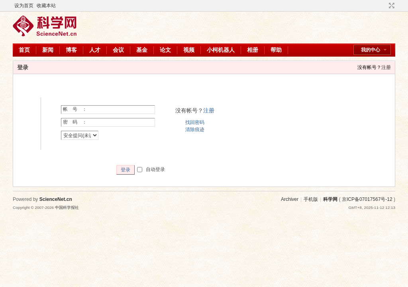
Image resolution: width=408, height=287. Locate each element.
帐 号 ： (75, 109)
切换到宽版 (390, 5)
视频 (188, 50)
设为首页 (23, 5)
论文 (165, 50)
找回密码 (194, 122)
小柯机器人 (221, 50)
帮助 (276, 50)
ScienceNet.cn (55, 199)
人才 (94, 50)
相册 (252, 50)
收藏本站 (46, 5)
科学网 (330, 199)
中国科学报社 (67, 207)
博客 (71, 50)
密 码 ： (75, 122)
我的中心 (370, 50)
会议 (118, 50)
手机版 (311, 199)
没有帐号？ (369, 67)
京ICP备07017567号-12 (367, 199)
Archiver (289, 199)
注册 (386, 67)
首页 (24, 50)
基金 (141, 50)
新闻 (47, 50)
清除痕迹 (194, 129)
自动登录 (151, 169)
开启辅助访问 (384, 5)
